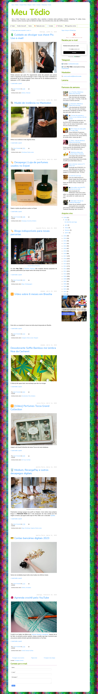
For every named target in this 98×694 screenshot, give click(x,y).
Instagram (24, 338)
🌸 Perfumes (59, 26)
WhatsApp (44, 5)
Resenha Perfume (29, 269)
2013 (65, 266)
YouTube (28, 460)
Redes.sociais (30, 152)
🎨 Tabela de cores (39, 26)
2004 (65, 289)
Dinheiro (23, 93)
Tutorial (27, 650)
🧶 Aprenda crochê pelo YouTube (30, 597)
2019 (65, 251)
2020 (65, 248)
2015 (65, 261)
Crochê (23, 650)
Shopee (29, 5)
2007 (65, 281)
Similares (34, 221)
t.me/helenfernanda (73, 64)
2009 (65, 276)
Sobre (34, 5)
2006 (65, 284)
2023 (65, 241)
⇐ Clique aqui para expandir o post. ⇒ (21, 30)
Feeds (49, 5)
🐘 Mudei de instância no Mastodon (31, 103)
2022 (65, 243)
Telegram (36, 338)
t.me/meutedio (65, 68)
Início (13, 5)
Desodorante (25, 396)
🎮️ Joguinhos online (70, 26)
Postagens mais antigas (49, 658)
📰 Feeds (12, 26)
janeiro (67, 233)
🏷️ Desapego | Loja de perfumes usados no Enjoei (29, 164)
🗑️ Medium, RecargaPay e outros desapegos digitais (29, 471)
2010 (65, 274)
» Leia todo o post (16, 83)
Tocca (24, 460)
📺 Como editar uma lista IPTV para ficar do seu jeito (77, 188)
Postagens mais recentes (18, 658)
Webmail (28, 93)
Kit (22, 460)
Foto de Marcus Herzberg (34, 265)
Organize (33, 528)
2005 (65, 286)
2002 (65, 294)
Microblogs (24, 152)
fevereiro (67, 230)
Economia (29, 221)
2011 (65, 271)
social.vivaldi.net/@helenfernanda (72, 76)
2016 (65, 258)
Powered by (74, 56)
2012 (65, 269)
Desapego (24, 221)
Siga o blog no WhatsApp (69, 30)
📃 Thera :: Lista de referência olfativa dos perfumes (77, 141)
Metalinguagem (28, 284)
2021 (65, 246)
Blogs (23, 284)
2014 (65, 264)
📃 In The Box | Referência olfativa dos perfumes (76, 92)
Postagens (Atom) (19, 660)
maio (66, 220)
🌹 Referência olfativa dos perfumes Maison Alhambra (76, 153)
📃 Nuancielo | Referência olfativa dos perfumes (76, 104)
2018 (65, 253)
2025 (65, 236)
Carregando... (65, 84)
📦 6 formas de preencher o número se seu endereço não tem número (77, 117)
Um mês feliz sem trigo (75, 176)
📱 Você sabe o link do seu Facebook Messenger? (76, 201)
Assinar (74, 52)
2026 (65, 217)
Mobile (16, 5)
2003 (65, 291)
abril (66, 225)
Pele (29, 396)
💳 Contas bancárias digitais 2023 (30, 538)
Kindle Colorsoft (21, 26)
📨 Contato (50, 26)
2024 (65, 238)
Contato (38, 5)
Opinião (53, 515)
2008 (65, 279)
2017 (65, 256)
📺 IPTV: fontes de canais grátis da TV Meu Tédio (77, 129)
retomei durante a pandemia (39, 634)
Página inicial (34, 658)
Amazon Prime (23, 5)
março (67, 227)
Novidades (28, 587)
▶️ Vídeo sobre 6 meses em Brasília (31, 294)
